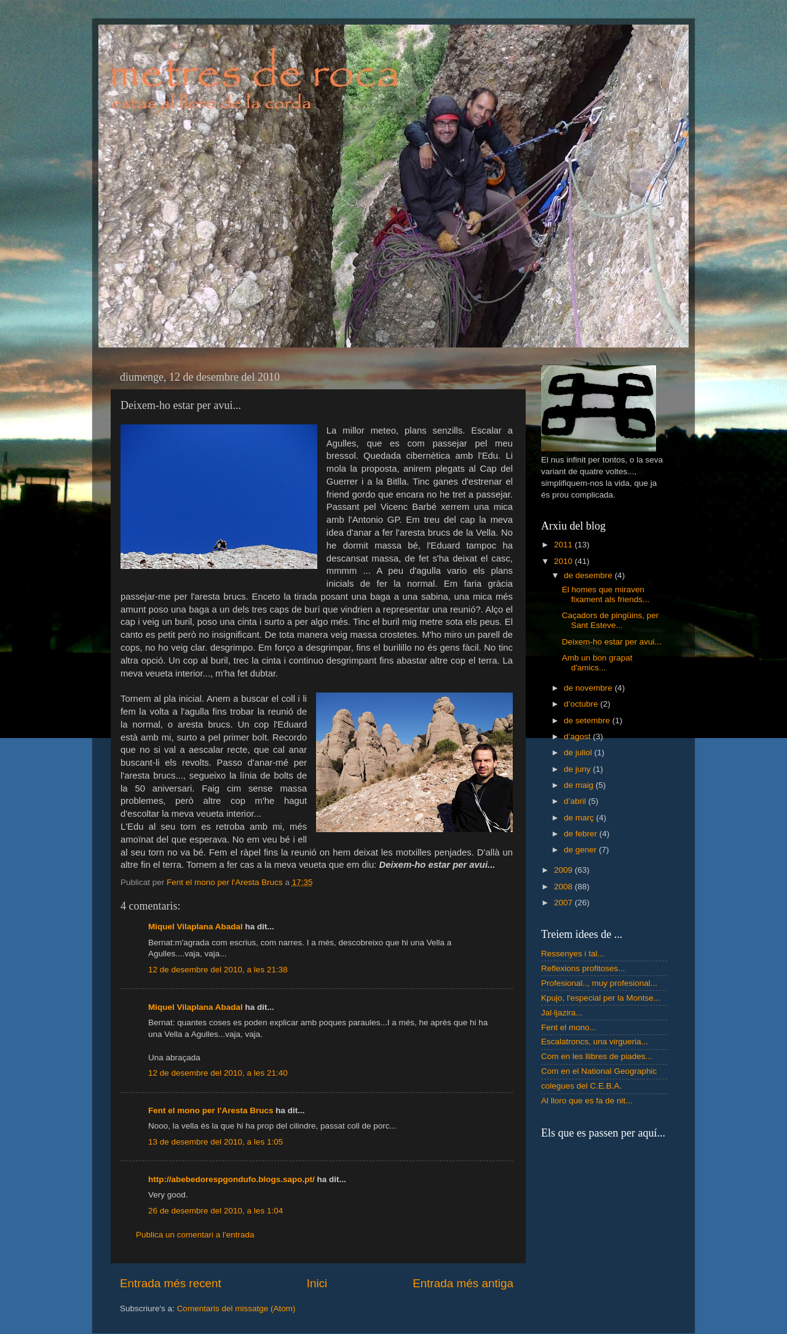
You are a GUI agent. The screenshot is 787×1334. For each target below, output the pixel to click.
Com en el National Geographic (599, 1071)
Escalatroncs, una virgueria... (594, 1041)
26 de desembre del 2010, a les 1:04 (215, 1210)
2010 (564, 561)
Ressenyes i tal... (572, 953)
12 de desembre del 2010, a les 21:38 (218, 969)
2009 (564, 870)
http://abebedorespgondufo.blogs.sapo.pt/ (231, 1179)
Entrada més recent (170, 1283)
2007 (564, 902)
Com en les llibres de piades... (596, 1056)
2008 (564, 886)
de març (580, 817)
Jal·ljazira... (562, 1012)
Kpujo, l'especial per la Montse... (600, 997)
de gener (581, 849)
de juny (578, 769)
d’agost (578, 736)
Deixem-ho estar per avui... (612, 641)
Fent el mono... (568, 1027)
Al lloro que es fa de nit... (587, 1100)
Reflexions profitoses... (583, 968)
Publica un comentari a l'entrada (195, 1234)
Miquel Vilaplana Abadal (195, 926)
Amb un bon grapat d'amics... (597, 662)
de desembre (589, 575)
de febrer (581, 833)
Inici (317, 1283)
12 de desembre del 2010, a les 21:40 (218, 1073)
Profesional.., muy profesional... (599, 983)
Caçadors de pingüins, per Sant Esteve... (610, 620)
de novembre (589, 688)
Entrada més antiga (463, 1283)
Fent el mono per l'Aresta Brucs (211, 1110)
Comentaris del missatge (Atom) (236, 1308)
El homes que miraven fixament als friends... (606, 594)
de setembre (588, 720)
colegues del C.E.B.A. (581, 1085)
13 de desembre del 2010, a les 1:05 (215, 1141)
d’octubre (582, 704)
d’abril (576, 801)
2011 (564, 544)
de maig (580, 785)
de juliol (579, 752)
